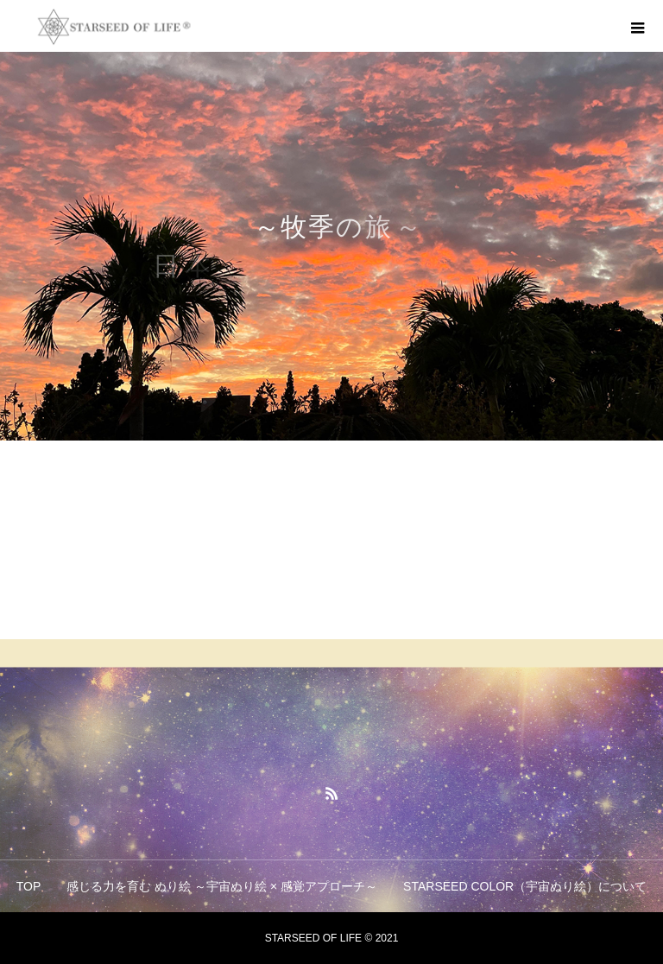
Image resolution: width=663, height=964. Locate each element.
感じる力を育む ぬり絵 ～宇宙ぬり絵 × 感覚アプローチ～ (221, 886)
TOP (28, 886)
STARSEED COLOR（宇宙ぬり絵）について (525, 886)
